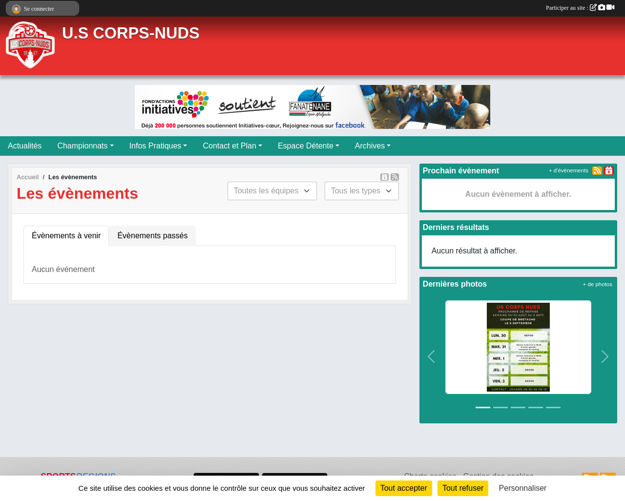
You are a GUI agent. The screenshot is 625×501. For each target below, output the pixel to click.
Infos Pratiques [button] (155, 146)
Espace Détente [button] (305, 146)
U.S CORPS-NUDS (131, 33)
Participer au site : (580, 7)
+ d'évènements (568, 170)
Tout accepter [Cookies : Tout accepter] (403, 488)
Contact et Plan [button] (229, 146)
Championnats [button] (82, 146)
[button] (431, 356)
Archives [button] (370, 146)
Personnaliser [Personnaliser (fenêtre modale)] (523, 488)
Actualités (25, 146)
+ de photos (597, 284)
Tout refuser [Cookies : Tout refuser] (462, 488)
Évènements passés (152, 235)
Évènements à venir (66, 235)
